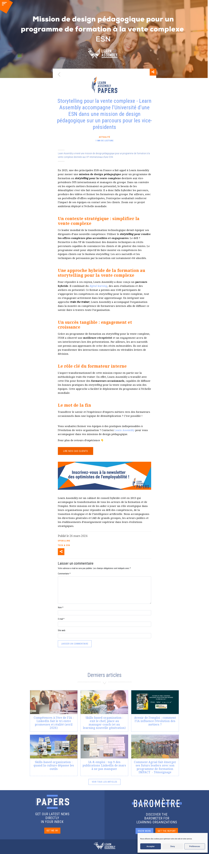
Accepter (150, 846)
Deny (172, 846)
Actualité (104, 137)
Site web (61, 630)
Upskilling (64, 541)
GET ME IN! (52, 830)
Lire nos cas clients (75, 451)
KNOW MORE (144, 830)
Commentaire (64, 573)
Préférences (194, 846)
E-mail (61, 619)
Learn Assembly (124, 430)
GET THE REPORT (167, 830)
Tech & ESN (64, 545)
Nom (60, 607)
